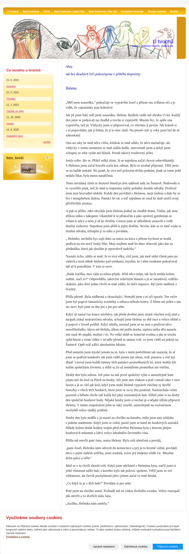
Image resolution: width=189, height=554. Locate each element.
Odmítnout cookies (135, 546)
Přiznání (11, 98)
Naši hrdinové (31, 11)
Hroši (46, 11)
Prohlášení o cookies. (18, 536)
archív (46, 142)
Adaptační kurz (14, 136)
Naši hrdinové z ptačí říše (69, 11)
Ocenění (11, 86)
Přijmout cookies (168, 546)
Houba (10, 123)
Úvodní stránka (157, 11)
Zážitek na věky (15, 111)
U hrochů (12, 11)
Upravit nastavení (104, 546)
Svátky (174, 11)
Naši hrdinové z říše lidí (103, 11)
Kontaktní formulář (132, 11)
